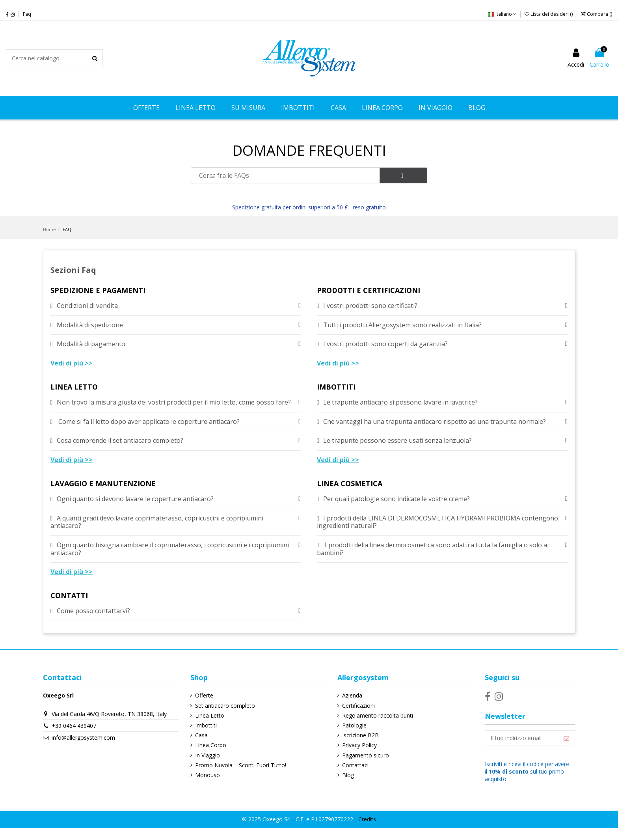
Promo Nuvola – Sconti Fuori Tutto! (240, 765)
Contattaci (355, 765)
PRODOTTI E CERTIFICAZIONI (368, 291)
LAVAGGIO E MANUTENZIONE (103, 484)
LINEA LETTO (74, 387)
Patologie (354, 725)
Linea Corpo (210, 745)
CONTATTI (69, 596)
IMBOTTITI (336, 387)
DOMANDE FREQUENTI (309, 150)
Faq (27, 14)
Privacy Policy (359, 745)
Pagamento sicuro (365, 755)
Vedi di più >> (71, 363)
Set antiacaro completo (225, 705)
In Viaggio (207, 755)
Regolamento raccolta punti (377, 715)
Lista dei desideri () (549, 14)
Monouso (207, 775)
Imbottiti (206, 725)
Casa (201, 735)
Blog (348, 775)
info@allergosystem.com (83, 737)
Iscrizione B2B (360, 735)
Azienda (352, 695)
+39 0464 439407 (74, 725)
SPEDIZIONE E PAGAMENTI (97, 291)
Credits (367, 819)
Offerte (204, 695)
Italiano (502, 14)
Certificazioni (358, 705)
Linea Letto (209, 715)
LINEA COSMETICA (349, 484)
